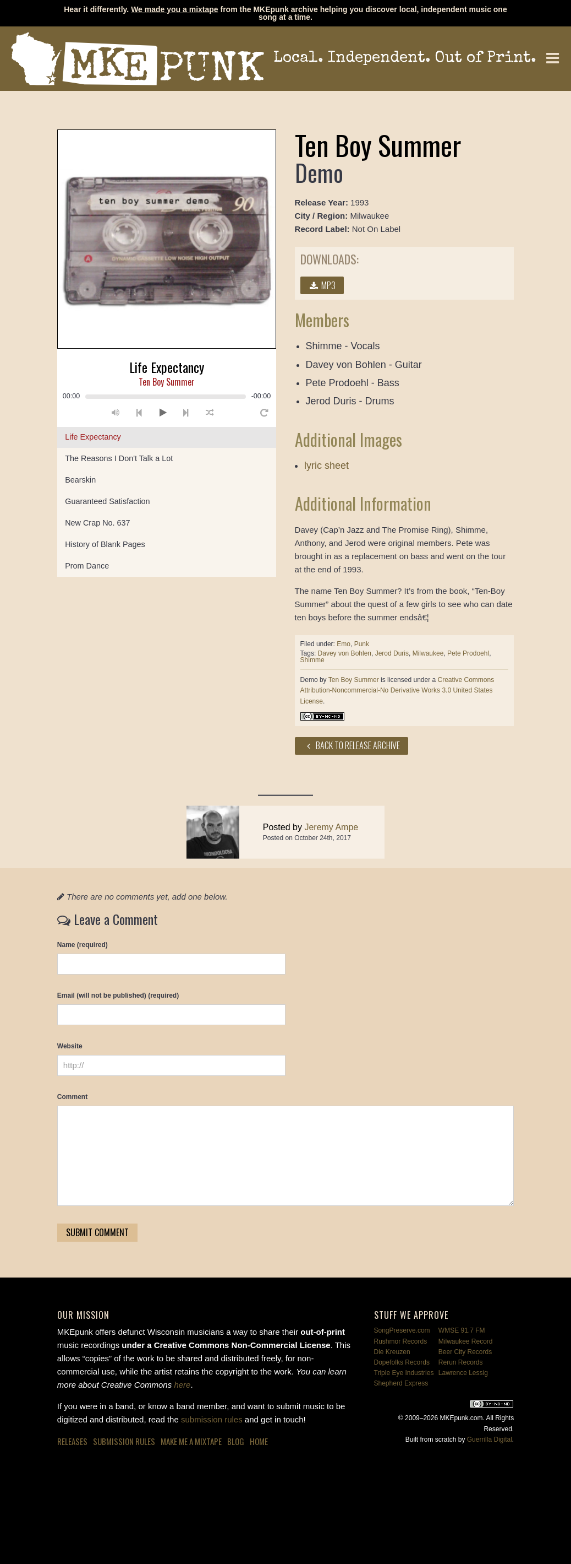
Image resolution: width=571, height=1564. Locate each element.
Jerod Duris (392, 653)
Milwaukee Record (465, 1341)
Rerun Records (460, 1362)
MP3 (322, 285)
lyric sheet (326, 465)
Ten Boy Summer (353, 680)
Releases (72, 1441)
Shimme (312, 660)
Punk (361, 644)
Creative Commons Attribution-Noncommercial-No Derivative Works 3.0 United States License (397, 690)
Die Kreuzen (392, 1352)
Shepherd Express (401, 1383)
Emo (343, 644)
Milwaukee (428, 653)
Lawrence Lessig (463, 1373)
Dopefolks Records (402, 1362)
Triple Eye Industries (404, 1373)
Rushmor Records (400, 1341)
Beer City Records (465, 1352)
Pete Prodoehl (468, 653)
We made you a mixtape (174, 9)
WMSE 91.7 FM (461, 1330)
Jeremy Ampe (331, 848)
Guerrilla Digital (489, 1439)
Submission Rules (124, 1441)
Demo (309, 680)
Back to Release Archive (351, 745)
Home (259, 1441)
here (182, 1384)
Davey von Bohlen (344, 653)
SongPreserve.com (402, 1330)
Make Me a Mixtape (191, 1441)
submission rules (212, 1419)
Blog (235, 1441)
